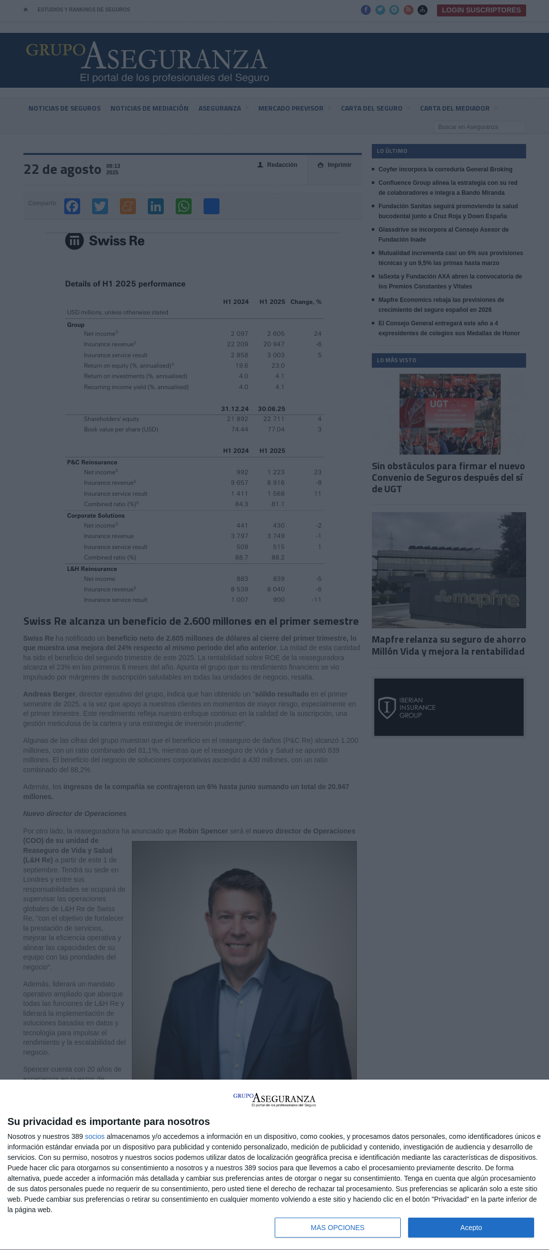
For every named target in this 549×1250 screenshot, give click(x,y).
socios (95, 1136)
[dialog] (274, 1165)
